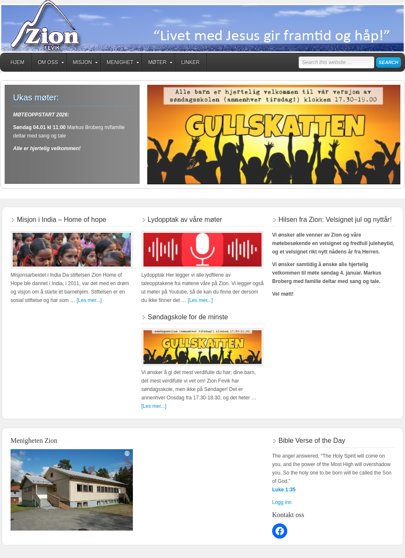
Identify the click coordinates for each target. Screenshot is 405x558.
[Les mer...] (89, 300)
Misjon (82, 63)
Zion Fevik (202, 26)
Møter (157, 63)
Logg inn (282, 502)
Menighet (120, 63)
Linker (190, 62)
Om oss (48, 63)
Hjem (17, 62)
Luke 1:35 (283, 490)
